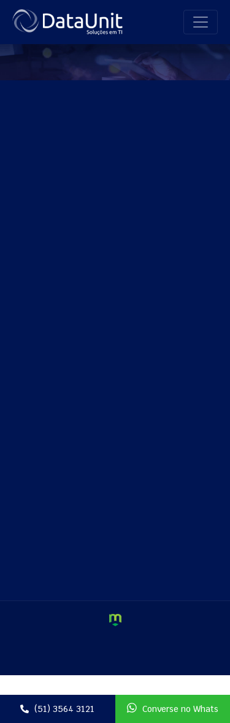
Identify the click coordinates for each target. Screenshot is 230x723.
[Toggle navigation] (200, 22)
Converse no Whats (172, 708)
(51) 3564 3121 (57, 708)
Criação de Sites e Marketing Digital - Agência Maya (115, 620)
